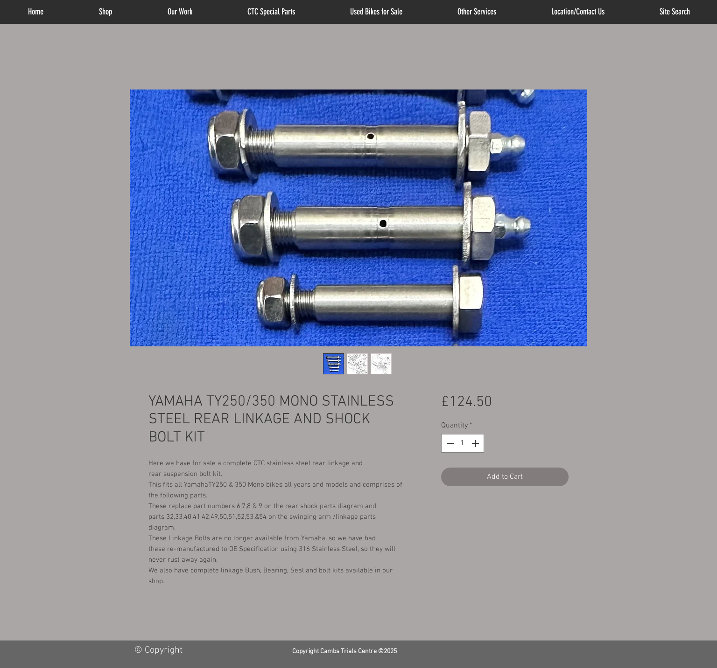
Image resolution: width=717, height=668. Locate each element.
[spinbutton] (463, 443)
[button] (477, 12)
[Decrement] (449, 443)
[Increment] (476, 443)
